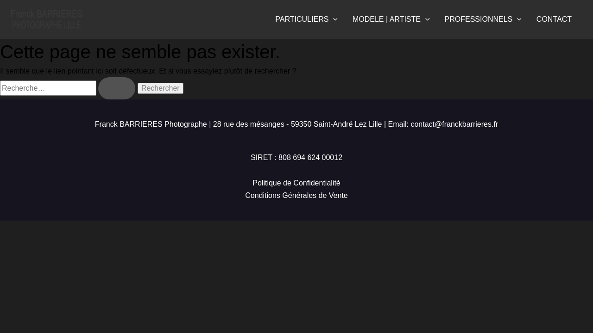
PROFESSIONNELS (483, 19)
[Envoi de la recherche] (116, 88)
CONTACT (554, 19)
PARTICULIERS (306, 19)
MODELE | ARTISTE (391, 19)
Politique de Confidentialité (296, 183)
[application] (333, 19)
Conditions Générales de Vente (296, 195)
